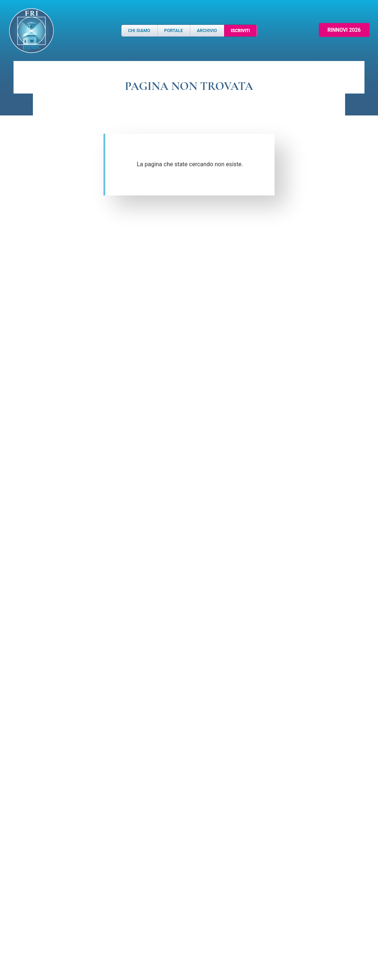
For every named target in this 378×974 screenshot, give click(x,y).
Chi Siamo (139, 30)
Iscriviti (240, 30)
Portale (173, 30)
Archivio (207, 30)
